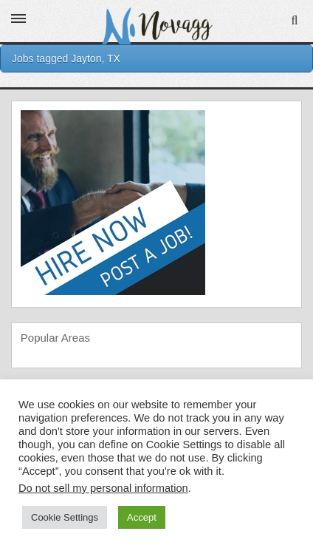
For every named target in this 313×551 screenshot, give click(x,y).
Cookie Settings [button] (64, 517)
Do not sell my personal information (103, 488)
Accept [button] (141, 517)
